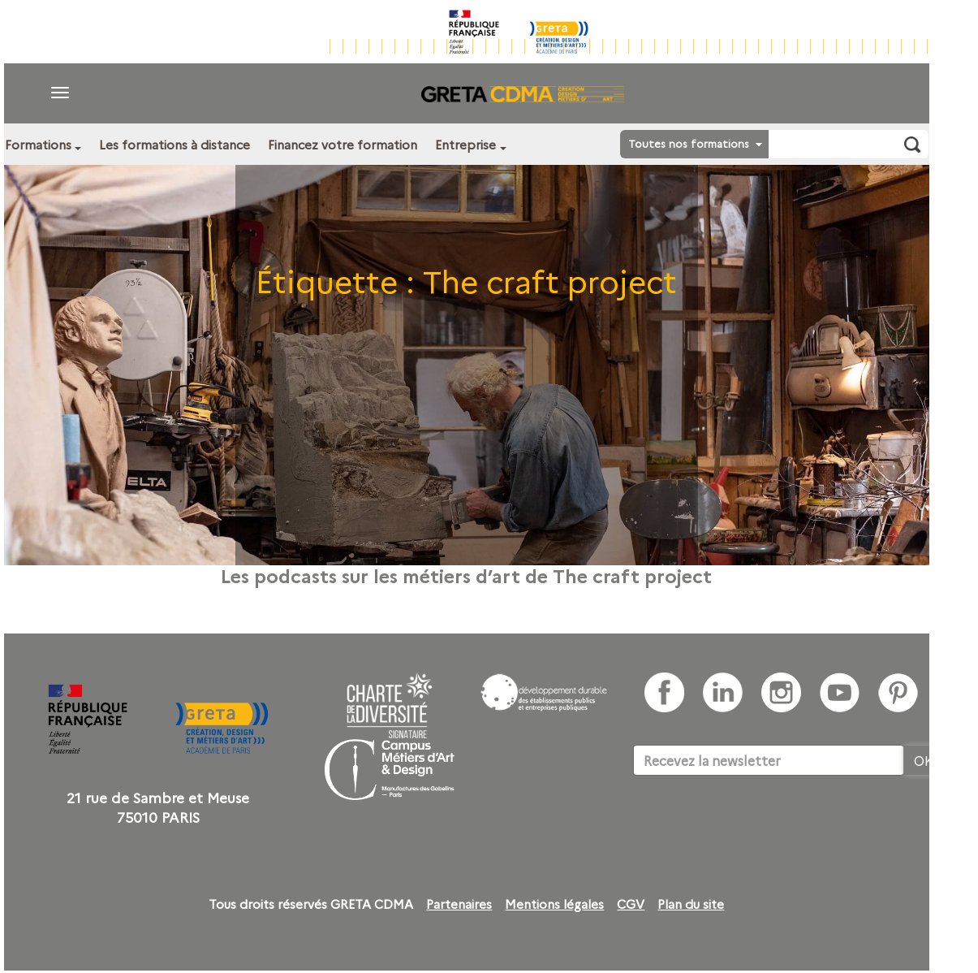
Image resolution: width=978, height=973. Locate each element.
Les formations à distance (174, 144)
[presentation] (756, 825)
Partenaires (459, 904)
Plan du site (690, 904)
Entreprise (465, 144)
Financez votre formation (342, 144)
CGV (630, 904)
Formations (38, 144)
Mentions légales (554, 904)
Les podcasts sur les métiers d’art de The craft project (466, 575)
